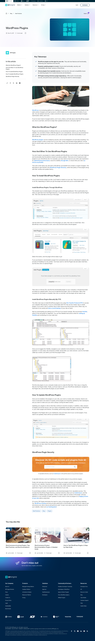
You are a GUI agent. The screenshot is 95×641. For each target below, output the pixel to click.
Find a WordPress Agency (63, 594)
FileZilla (84, 311)
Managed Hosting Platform (28, 586)
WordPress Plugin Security (12, 76)
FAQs (81, 603)
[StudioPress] (40, 1)
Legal (6, 603)
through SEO (64, 160)
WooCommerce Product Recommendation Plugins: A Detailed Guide (46, 547)
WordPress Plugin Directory (58, 167)
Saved (86, 13)
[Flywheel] (16, 1)
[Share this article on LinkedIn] (16, 83)
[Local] (22, 1)
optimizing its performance (42, 160)
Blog (11, 13)
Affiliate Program (61, 597)
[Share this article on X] (13, 83)
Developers (44, 594)
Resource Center (84, 592)
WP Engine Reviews (9, 589)
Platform (19, 4)
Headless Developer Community (65, 586)
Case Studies (83, 597)
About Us (7, 586)
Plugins (49, 511)
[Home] (10, 5)
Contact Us (7, 597)
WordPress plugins (37, 139)
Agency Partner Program (63, 592)
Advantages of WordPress (64, 589)
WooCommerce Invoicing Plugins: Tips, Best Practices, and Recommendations (18, 546)
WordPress (35, 110)
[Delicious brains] (46, 1)
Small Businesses (46, 592)
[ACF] (27, 1)
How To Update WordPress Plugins (14, 74)
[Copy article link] (7, 83)
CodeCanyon (57, 473)
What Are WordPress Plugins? (13, 65)
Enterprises (44, 586)
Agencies (44, 589)
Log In (77, 4)
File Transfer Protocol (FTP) (74, 303)
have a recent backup (54, 308)
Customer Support (84, 600)
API (81, 589)
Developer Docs (84, 586)
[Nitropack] (33, 1)
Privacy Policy (8, 600)
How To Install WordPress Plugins (14, 71)
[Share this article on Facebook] (10, 83)
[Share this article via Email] (19, 83)
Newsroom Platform (26, 594)
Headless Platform (26, 589)
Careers (7, 594)
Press (6, 592)
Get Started (84, 5)
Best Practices (18, 13)
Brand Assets (8, 608)
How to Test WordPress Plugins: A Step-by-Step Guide (76, 546)
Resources (35, 4)
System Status (83, 605)
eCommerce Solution (26, 592)
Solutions (27, 4)
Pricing (43, 4)
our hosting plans (51, 507)
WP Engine (13, 52)
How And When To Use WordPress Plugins (14, 68)
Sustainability (8, 605)
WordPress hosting (40, 503)
